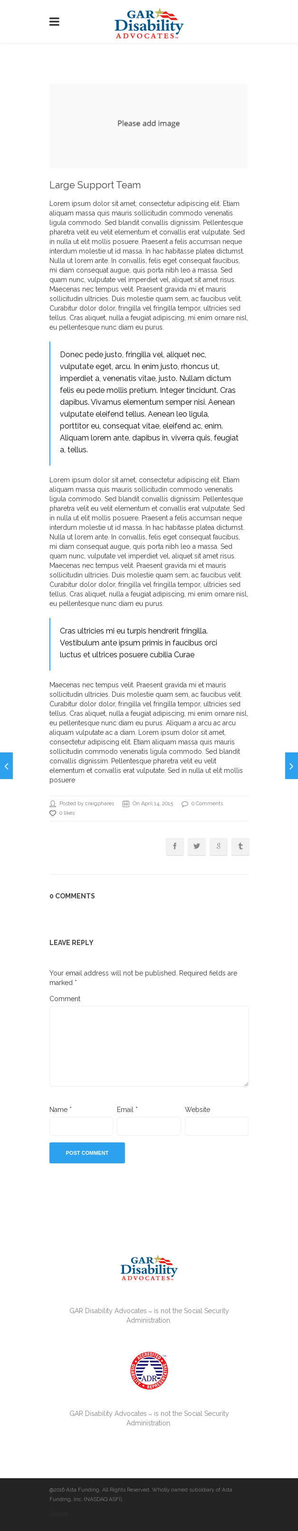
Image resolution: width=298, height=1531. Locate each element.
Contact (58, 1514)
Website (197, 1109)
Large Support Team (95, 185)
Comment (64, 999)
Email (127, 1109)
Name (60, 1109)
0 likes (62, 813)
